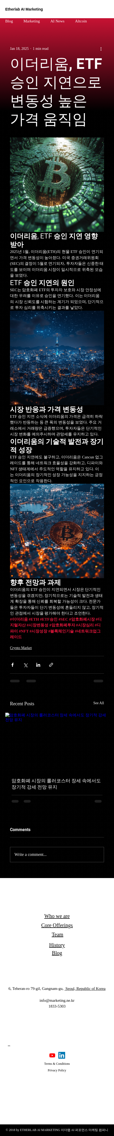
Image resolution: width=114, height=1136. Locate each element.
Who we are (57, 916)
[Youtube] (52, 1055)
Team (57, 934)
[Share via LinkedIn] (38, 664)
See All (98, 703)
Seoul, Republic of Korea (84, 988)
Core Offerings (57, 925)
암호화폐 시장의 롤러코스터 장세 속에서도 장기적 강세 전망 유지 (56, 784)
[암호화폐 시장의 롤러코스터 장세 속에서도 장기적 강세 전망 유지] (57, 742)
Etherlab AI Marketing (24, 9)
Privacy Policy (57, 1070)
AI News (57, 21)
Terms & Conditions (57, 1064)
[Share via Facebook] (12, 664)
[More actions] (101, 48)
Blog (9, 21)
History (57, 945)
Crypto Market (21, 648)
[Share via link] (51, 664)
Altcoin (81, 21)
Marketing (31, 21)
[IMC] (9, 1046)
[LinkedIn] (61, 1055)
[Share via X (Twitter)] (25, 664)
